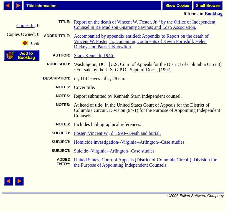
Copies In (25, 25)
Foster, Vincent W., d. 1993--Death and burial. (117, 133)
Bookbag (213, 13)
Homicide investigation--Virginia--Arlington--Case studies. (130, 142)
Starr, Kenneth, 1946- (94, 55)
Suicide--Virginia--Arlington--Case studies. (115, 150)
